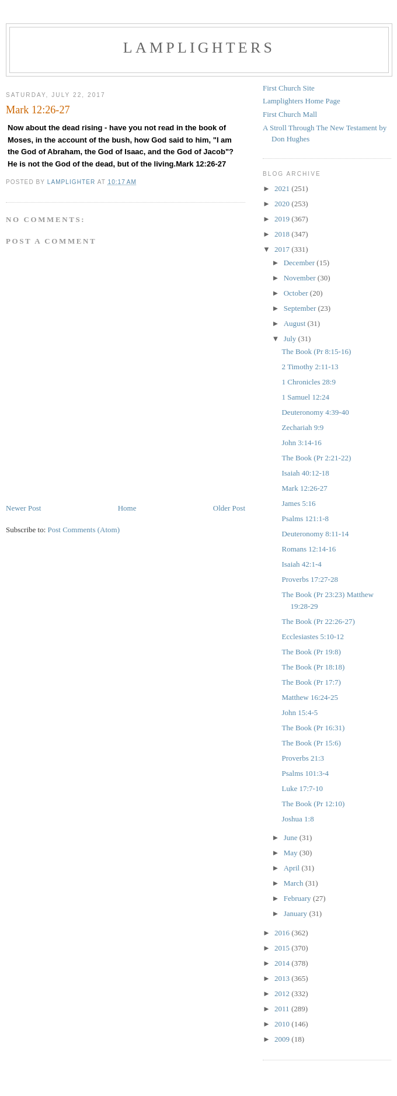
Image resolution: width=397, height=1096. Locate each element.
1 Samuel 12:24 (305, 397)
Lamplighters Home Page (301, 100)
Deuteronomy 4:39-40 (315, 412)
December (300, 262)
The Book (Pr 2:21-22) (316, 457)
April (293, 867)
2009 (282, 1039)
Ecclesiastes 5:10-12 (312, 636)
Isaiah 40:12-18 (305, 473)
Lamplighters (199, 47)
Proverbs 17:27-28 (309, 579)
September (301, 308)
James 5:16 (298, 503)
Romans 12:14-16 (308, 548)
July (291, 338)
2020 (282, 203)
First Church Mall (290, 114)
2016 (282, 932)
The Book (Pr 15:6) (310, 742)
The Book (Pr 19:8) (310, 651)
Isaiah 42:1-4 (301, 564)
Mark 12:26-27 (304, 488)
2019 (282, 218)
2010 (282, 1023)
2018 (282, 234)
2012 (282, 993)
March (294, 883)
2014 (282, 963)
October (297, 293)
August (296, 323)
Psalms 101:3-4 (305, 773)
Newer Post (23, 508)
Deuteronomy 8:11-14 (315, 533)
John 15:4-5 (299, 712)
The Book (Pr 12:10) (312, 803)
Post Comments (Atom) (84, 529)
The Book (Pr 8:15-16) (316, 351)
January (296, 913)
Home (127, 508)
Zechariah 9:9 (302, 427)
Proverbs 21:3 (302, 758)
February (298, 898)
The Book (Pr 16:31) (312, 727)
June (292, 837)
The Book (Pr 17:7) (310, 682)
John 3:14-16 (301, 442)
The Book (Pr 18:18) (312, 667)
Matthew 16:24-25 (309, 697)
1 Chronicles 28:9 (308, 381)
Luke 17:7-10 (301, 788)
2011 (282, 1008)
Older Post (229, 508)
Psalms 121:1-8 (305, 518)
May (292, 852)
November (301, 277)
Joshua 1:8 (297, 818)
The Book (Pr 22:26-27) (317, 621)
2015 (282, 948)
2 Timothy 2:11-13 (309, 366)
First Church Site (289, 88)
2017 (282, 249)
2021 (282, 188)
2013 (282, 978)
